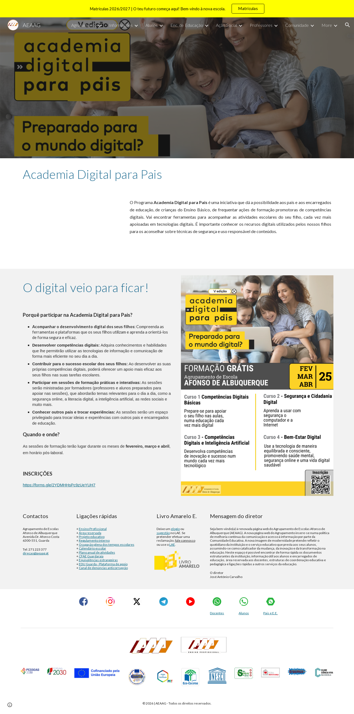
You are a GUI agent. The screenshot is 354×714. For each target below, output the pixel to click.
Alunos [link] (151, 25)
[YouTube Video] (70, 229)
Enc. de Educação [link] (186, 25)
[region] (177, 8)
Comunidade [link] (297, 25)
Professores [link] (261, 25)
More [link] (326, 25)
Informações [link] (121, 25)
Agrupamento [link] (83, 25)
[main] (177, 174)
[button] (347, 24)
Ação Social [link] (226, 25)
